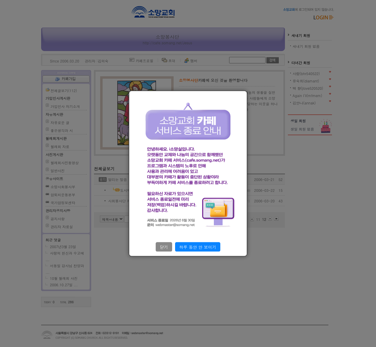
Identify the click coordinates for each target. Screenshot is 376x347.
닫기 (164, 247)
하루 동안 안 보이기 (197, 247)
